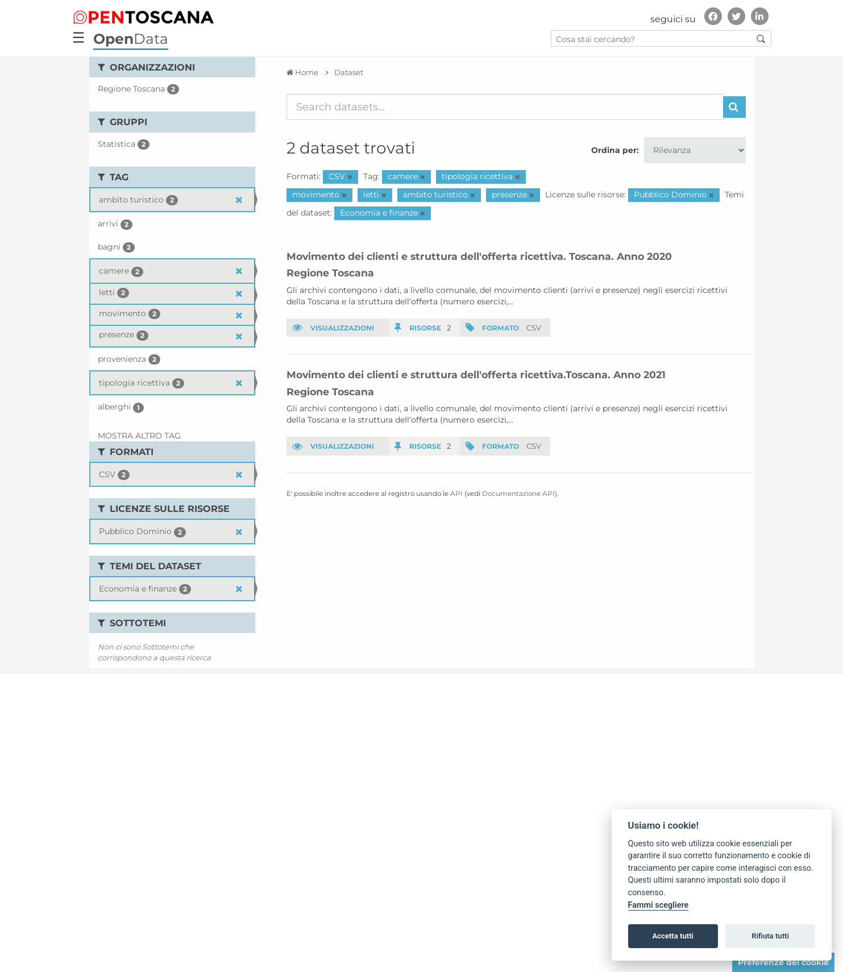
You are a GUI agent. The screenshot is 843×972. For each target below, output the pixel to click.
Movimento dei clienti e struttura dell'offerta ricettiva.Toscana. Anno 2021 (476, 374)
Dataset (348, 72)
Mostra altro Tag (139, 436)
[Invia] (734, 107)
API (456, 493)
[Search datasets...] (505, 107)
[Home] (302, 72)
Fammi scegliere (658, 905)
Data (130, 38)
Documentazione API (518, 493)
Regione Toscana (330, 273)
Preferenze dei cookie (783, 962)
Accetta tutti (672, 936)
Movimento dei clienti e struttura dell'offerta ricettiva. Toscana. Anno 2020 (479, 256)
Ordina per (614, 150)
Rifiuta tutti (770, 936)
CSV (533, 327)
